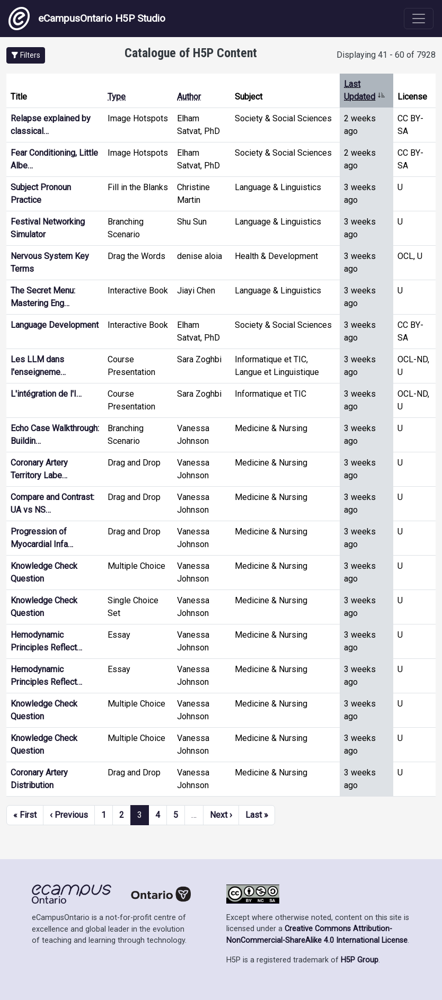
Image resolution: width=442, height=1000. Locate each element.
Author (189, 97)
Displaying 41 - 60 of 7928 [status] (386, 55)
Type (117, 97)
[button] (25, 55)
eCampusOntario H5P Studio (86, 18)
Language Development (55, 325)
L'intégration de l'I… (46, 394)
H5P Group (359, 960)
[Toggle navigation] (419, 18)
